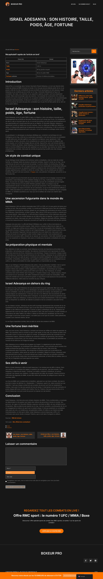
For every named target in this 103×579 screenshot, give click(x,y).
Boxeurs (9, 427)
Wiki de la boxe (16, 418)
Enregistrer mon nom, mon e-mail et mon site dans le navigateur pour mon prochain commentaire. (33, 481)
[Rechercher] (94, 51)
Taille (8, 66)
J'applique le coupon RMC (51, 531)
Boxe (8, 426)
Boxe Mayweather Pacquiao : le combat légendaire (85, 130)
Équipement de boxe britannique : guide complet (85, 122)
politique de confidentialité (28, 571)
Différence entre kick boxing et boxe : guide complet (86, 97)
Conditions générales (12, 571)
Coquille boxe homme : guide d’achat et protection (86, 113)
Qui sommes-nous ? (84, 4)
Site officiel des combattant (21, 422)
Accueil (73, 4)
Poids (8, 69)
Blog (94, 4)
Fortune (8, 76)
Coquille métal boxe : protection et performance (87, 105)
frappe (33, 172)
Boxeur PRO (16, 4)
